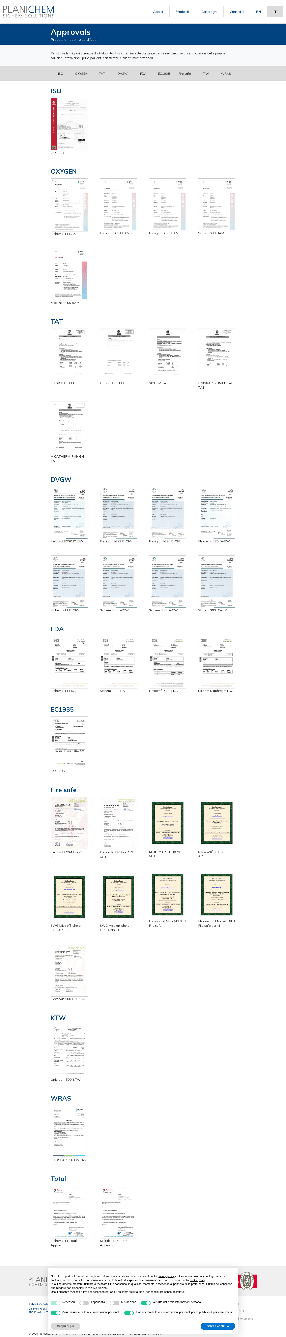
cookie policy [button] (197, 1280)
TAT (102, 74)
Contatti (237, 12)
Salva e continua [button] (218, 1326)
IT (275, 12)
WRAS (226, 74)
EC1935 (164, 74)
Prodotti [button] (182, 12)
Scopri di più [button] (65, 1326)
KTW (205, 74)
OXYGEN (81, 74)
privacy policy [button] (166, 1276)
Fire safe (184, 74)
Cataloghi (209, 12)
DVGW (122, 74)
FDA (143, 74)
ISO (60, 74)
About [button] (158, 12)
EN (258, 12)
